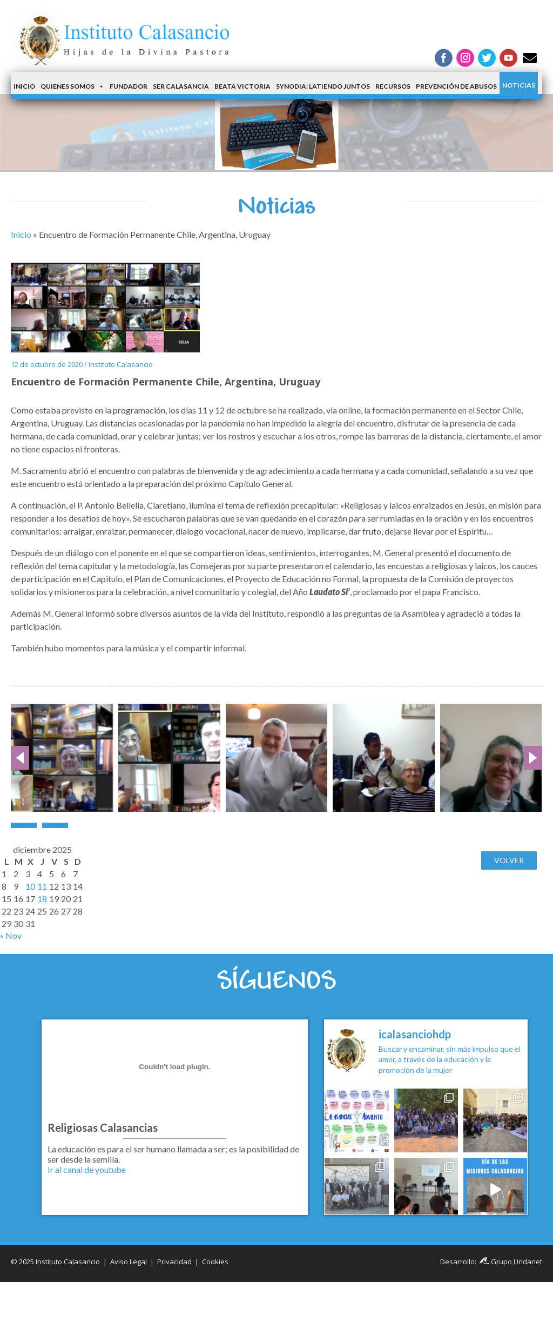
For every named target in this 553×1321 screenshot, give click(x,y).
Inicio (24, 86)
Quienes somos (72, 86)
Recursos (392, 86)
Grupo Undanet (511, 1261)
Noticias (518, 85)
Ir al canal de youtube (87, 1169)
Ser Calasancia (181, 86)
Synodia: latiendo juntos (323, 86)
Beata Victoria (242, 86)
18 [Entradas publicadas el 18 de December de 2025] (42, 898)
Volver (509, 860)
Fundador (128, 86)
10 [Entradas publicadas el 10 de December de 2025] (30, 886)
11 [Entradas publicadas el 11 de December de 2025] (42, 886)
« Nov (11, 935)
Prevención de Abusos (456, 86)
